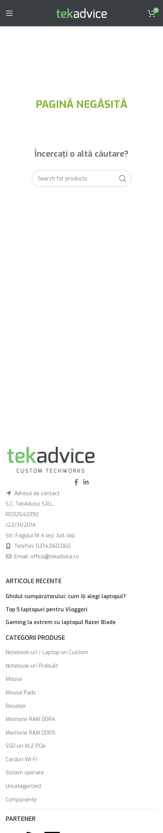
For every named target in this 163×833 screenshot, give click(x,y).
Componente (21, 799)
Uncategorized (23, 786)
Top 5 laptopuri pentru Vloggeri (47, 609)
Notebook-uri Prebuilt (32, 666)
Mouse (14, 679)
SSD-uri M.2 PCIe (26, 746)
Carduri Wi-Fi (21, 759)
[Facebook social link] (76, 482)
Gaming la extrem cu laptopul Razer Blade (61, 622)
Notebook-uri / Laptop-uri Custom (47, 652)
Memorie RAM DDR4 (30, 719)
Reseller (16, 706)
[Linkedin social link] (86, 482)
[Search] (82, 178)
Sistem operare (25, 772)
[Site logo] (81, 13)
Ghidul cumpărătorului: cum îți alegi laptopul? (66, 596)
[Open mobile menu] (9, 13)
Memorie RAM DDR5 (30, 732)
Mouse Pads (21, 692)
